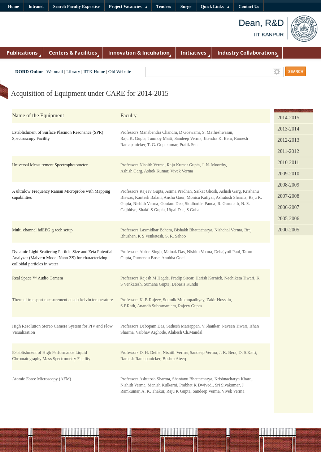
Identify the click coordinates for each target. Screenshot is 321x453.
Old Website (119, 71)
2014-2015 (288, 117)
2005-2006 (288, 218)
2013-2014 (288, 129)
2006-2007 (288, 207)
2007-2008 (288, 196)
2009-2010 (288, 173)
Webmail (55, 71)
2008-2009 (288, 185)
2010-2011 (288, 162)
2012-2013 (288, 140)
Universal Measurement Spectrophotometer (49, 164)
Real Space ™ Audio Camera (37, 278)
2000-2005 (288, 229)
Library (73, 71)
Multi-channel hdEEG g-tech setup (42, 229)
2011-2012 (288, 151)
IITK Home (94, 71)
